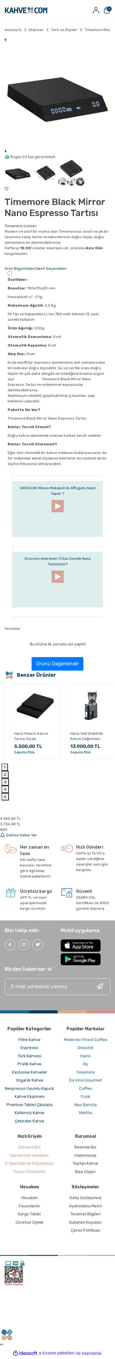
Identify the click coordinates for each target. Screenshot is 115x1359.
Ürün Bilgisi (15, 268)
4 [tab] (5, 789)
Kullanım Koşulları (85, 1222)
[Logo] (26, 10)
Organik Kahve (29, 1080)
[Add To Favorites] (6, 189)
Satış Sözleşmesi (86, 1197)
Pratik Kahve (29, 1064)
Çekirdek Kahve (29, 1121)
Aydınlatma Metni (85, 1206)
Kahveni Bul (29, 1147)
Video (30, 268)
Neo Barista (86, 1104)
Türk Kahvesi (29, 1056)
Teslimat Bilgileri (86, 1214)
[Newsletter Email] (57, 986)
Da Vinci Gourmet (85, 1080)
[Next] (5, 151)
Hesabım (29, 1197)
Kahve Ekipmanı (29, 1096)
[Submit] (99, 986)
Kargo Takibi (29, 1214)
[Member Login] (96, 10)
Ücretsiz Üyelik (30, 1222)
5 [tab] (5, 797)
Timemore (13, 226)
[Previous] (5, 40)
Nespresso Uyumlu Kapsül (29, 1088)
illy (85, 1064)
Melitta (85, 1112)
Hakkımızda (85, 1155)
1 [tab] (5, 767)
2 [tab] (5, 774)
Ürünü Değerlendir (57, 664)
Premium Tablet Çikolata (29, 1104)
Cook (85, 1096)
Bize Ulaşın (85, 1171)
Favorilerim (29, 1206)
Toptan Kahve (85, 1163)
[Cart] (106, 10)
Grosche (86, 1047)
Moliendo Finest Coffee (85, 1039)
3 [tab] (5, 782)
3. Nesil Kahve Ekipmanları (29, 1163)
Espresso (29, 1047)
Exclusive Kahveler (29, 1072)
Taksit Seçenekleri (51, 268)
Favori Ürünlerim (29, 1171)
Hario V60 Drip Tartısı (83, 740)
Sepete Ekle (19, 752)
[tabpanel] (30, 723)
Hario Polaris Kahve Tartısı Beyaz (25, 736)
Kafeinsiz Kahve (29, 1112)
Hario (85, 1056)
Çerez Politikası (85, 1230)
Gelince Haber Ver (18, 835)
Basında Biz (85, 1147)
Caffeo (85, 1088)
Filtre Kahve (29, 1039)
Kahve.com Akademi (29, 1155)
